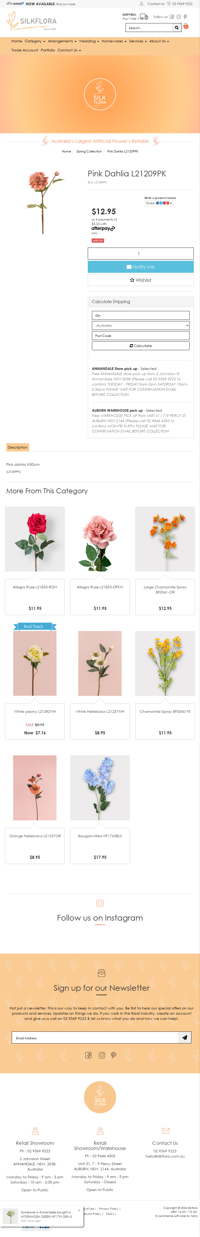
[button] (141, 280)
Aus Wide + (135, 16)
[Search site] (177, 27)
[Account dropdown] (142, 3)
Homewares (114, 41)
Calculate (141, 345)
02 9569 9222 (179, 3)
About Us (159, 41)
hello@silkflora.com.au (165, 1156)
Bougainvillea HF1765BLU (100, 836)
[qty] (141, 315)
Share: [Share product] (159, 203)
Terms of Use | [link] (87, 1208)
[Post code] (141, 335)
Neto (194, 1216)
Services (138, 41)
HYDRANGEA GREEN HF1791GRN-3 (46, 1217)
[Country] (141, 325)
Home (16, 41)
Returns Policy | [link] (93, 1213)
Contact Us (156, 4)
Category (35, 41)
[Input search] (149, 27)
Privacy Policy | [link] (110, 1208)
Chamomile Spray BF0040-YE (165, 711)
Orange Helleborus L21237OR (35, 836)
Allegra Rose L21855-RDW (35, 587)
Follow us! (161, 17)
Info (94, 233)
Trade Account (24, 50)
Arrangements (62, 41)
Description (18, 447)
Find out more (65, 4)
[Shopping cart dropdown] (186, 26)
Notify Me (141, 267)
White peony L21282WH (35, 711)
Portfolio (48, 50)
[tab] (18, 447)
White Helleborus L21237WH (100, 711)
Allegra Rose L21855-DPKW (100, 587)
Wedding (89, 41)
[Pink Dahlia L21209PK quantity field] (141, 254)
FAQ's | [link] (111, 1213)
